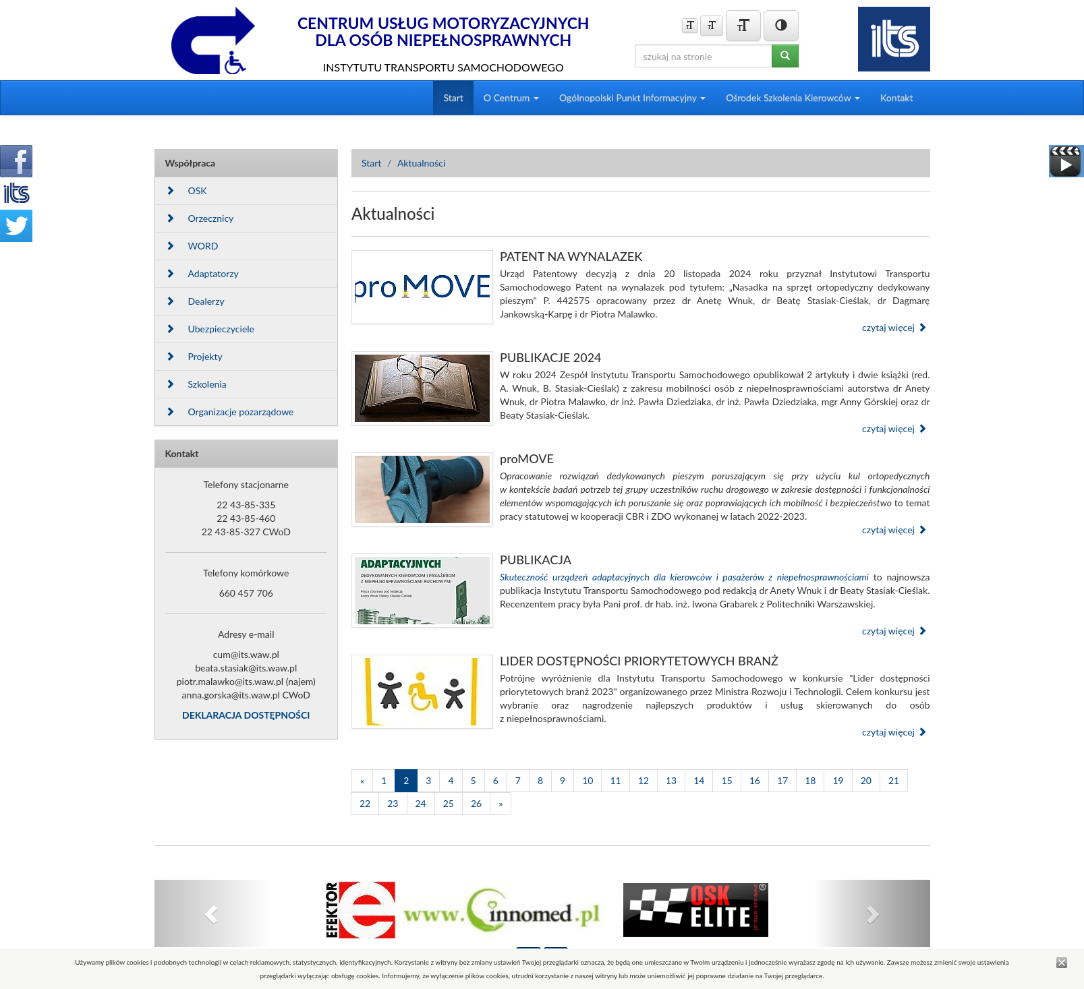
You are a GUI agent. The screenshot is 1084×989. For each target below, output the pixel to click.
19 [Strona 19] (837, 780)
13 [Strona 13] (671, 780)
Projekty (194, 356)
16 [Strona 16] (754, 780)
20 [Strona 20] (866, 780)
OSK (186, 190)
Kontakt (896, 97)
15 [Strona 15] (726, 780)
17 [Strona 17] (782, 780)
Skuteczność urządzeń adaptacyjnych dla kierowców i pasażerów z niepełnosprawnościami (684, 576)
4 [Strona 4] (450, 780)
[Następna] (500, 803)
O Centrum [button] (511, 97)
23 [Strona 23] (392, 803)
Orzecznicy (199, 218)
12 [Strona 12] (643, 780)
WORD (192, 245)
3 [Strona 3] (428, 780)
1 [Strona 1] (384, 780)
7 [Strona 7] (518, 780)
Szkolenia (196, 384)
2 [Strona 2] (406, 780)
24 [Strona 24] (421, 803)
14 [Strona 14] (698, 780)
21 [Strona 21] (893, 780)
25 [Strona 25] (448, 803)
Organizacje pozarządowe (229, 411)
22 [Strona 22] (365, 803)
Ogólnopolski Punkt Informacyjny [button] (632, 97)
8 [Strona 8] (540, 780)
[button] (212, 913)
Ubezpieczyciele (209, 328)
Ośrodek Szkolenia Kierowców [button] (793, 97)
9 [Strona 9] (562, 780)
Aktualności (421, 163)
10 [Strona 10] (587, 780)
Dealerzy (195, 301)
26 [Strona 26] (476, 803)
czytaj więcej (894, 327)
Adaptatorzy (202, 273)
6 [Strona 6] (495, 780)
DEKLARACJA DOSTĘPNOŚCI (246, 715)
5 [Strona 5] (473, 780)
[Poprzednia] (362, 780)
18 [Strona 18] (810, 780)
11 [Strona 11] (615, 780)
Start (453, 97)
